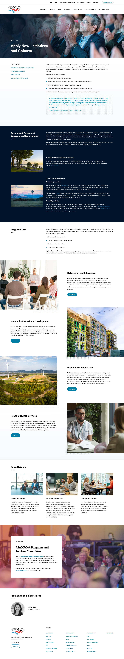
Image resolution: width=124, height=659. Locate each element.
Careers (88, 645)
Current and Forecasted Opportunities (22, 68)
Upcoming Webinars (70, 651)
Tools (52, 10)
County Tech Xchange (18, 498)
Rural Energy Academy (55, 178)
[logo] (14, 12)
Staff (47, 645)
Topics (59, 10)
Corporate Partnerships (92, 642)
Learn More (72, 294)
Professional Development (72, 636)
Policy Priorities (49, 651)
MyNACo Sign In (107, 2)
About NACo (77, 10)
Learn (58, 193)
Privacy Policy (110, 633)
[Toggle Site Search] (115, 9)
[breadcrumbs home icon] (11, 41)
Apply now (64, 185)
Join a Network (15, 74)
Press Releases (90, 639)
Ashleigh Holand (32, 607)
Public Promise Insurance (84, 2)
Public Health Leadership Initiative (60, 157)
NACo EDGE (53, 2)
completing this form (103, 206)
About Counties (90, 10)
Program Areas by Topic (18, 71)
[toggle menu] (46, 9)
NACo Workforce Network (54, 498)
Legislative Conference (71, 645)
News (88, 636)
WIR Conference (69, 648)
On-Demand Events (91, 633)
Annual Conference (70, 642)
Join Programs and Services (19, 78)
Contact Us (15, 646)
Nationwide (96, 2)
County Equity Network (88, 498)
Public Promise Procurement (67, 2)
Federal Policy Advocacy (51, 648)
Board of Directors (50, 642)
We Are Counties (103, 10)
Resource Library (70, 633)
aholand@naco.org (21, 570)
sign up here (54, 165)
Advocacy (43, 10)
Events (66, 10)
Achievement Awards (91, 651)
